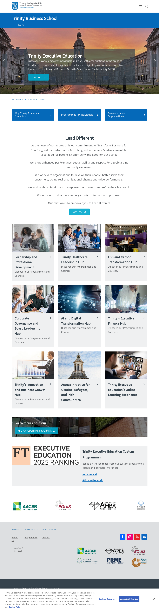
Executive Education (36, 99)
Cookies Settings (107, 600)
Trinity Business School (35, 18)
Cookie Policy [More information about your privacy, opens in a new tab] (15, 608)
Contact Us (79, 211)
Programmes (17, 99)
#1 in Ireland (89, 474)
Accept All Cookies (129, 600)
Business (15, 529)
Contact (45, 537)
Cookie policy (136, 589)
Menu (18, 25)
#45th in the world (92, 480)
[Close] (154, 600)
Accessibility (110, 589)
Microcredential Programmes (36, 430)
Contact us (38, 77)
